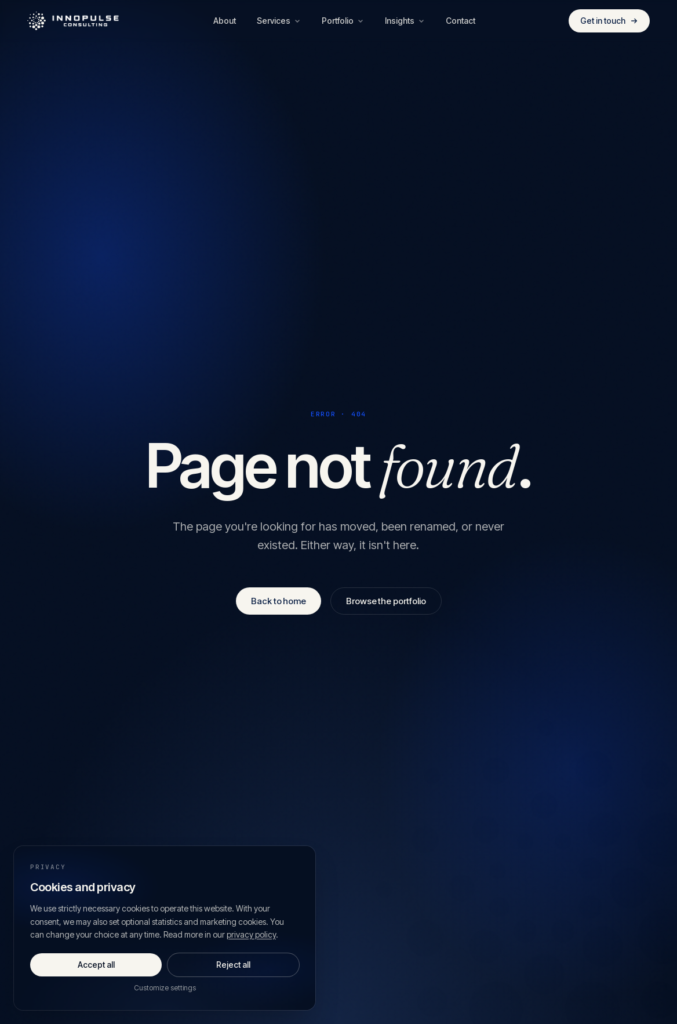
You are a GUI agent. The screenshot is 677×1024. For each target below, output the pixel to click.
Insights (405, 21)
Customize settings (165, 987)
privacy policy (251, 934)
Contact (460, 21)
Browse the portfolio (386, 601)
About (224, 21)
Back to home (278, 601)
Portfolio (343, 21)
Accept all (96, 964)
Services (279, 21)
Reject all (233, 964)
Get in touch (609, 21)
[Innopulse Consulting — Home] (73, 21)
